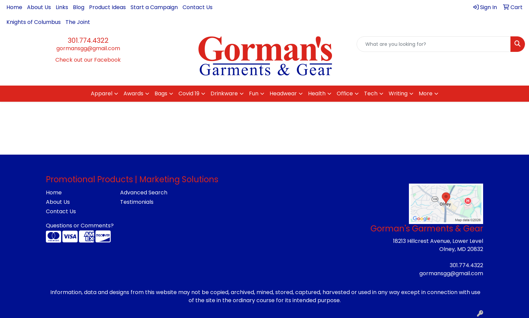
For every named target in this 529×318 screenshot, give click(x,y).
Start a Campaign (154, 7)
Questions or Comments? (80, 225)
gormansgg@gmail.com (88, 48)
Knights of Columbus (33, 22)
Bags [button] (161, 93)
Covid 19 (188, 93)
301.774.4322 (88, 40)
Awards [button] (133, 93)
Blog (78, 7)
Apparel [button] (101, 93)
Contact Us (198, 7)
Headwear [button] (283, 93)
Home (14, 7)
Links (62, 7)
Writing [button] (398, 93)
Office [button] (345, 93)
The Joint (77, 22)
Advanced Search (143, 192)
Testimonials (137, 202)
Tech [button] (371, 93)
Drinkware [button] (224, 93)
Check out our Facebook (88, 60)
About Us (39, 7)
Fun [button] (253, 93)
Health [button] (317, 93)
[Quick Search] (434, 44)
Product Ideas (107, 7)
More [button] (426, 93)
